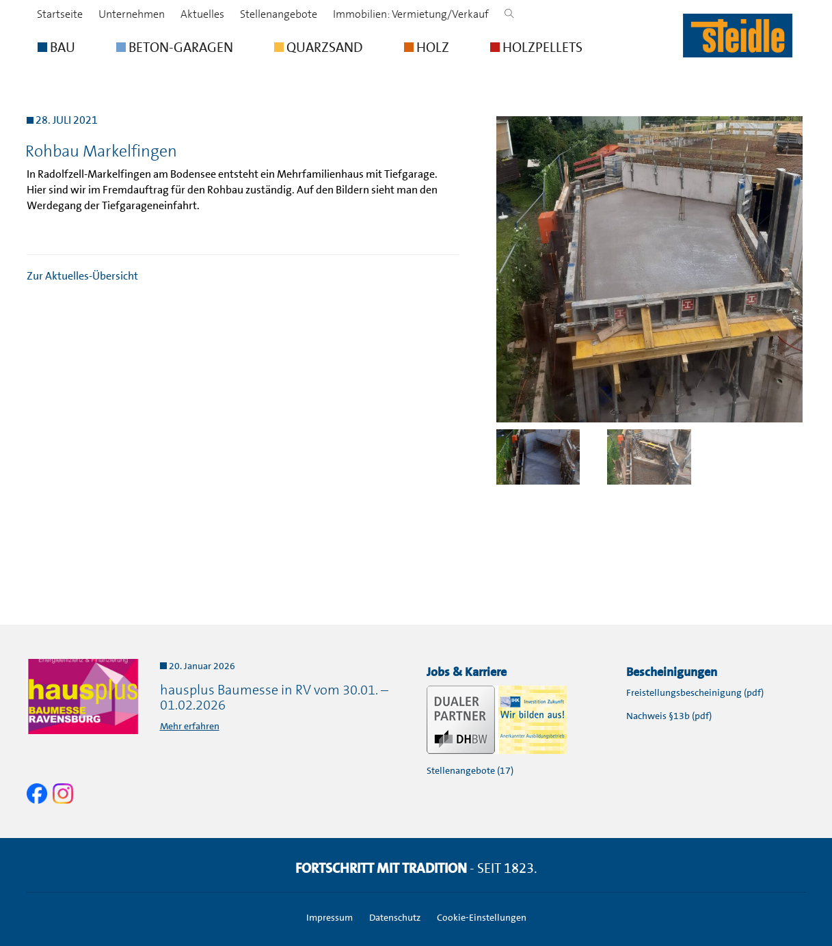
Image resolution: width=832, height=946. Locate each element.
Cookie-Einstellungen (481, 917)
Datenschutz (394, 917)
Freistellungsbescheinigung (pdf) (695, 692)
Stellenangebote (278, 14)
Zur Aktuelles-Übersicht (82, 276)
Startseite (60, 14)
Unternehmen (131, 14)
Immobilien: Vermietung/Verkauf (411, 14)
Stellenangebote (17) (470, 770)
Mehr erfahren (189, 726)
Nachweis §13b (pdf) (669, 716)
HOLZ (426, 47)
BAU (56, 47)
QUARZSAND (318, 47)
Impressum (329, 917)
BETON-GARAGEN (174, 47)
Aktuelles (202, 14)
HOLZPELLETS (536, 47)
